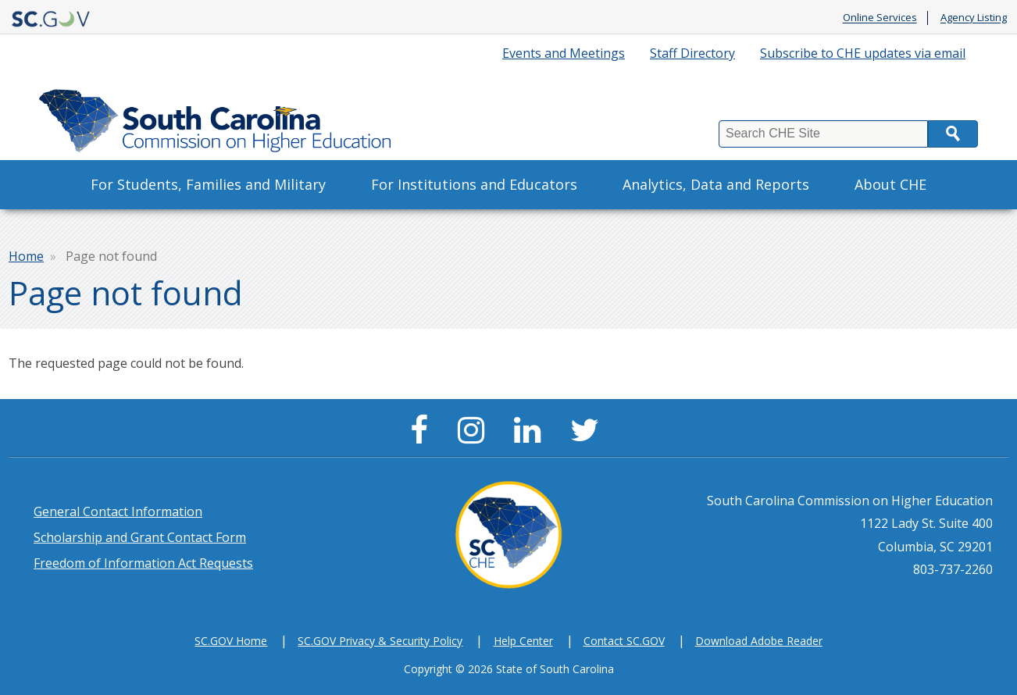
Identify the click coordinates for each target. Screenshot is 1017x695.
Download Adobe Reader (759, 640)
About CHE (890, 184)
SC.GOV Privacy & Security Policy (380, 640)
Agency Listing (973, 18)
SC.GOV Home (230, 640)
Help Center (523, 640)
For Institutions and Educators (474, 184)
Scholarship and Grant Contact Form (140, 537)
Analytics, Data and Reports (716, 184)
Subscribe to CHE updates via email (862, 53)
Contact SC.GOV (624, 640)
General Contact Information (118, 511)
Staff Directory (692, 53)
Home (26, 256)
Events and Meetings (563, 53)
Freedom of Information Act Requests (143, 563)
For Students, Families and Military (208, 184)
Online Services (880, 18)
